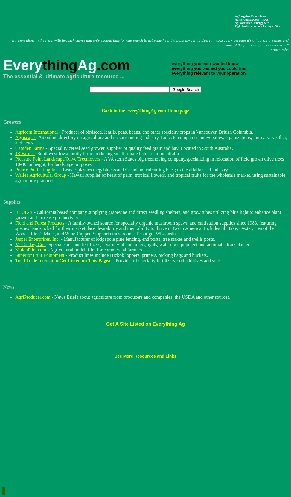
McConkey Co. (30, 244)
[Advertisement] (121, 17)
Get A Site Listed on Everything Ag (145, 324)
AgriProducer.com (33, 297)
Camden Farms (30, 148)
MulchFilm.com (31, 249)
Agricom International (37, 132)
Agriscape (25, 137)
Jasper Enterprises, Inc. (38, 239)
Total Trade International (64, 260)
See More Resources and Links (145, 356)
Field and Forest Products (40, 222)
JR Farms (25, 153)
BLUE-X (24, 212)
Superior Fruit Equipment (40, 255)
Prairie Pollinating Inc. (37, 169)
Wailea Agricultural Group (41, 175)
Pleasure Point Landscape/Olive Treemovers (58, 158)
